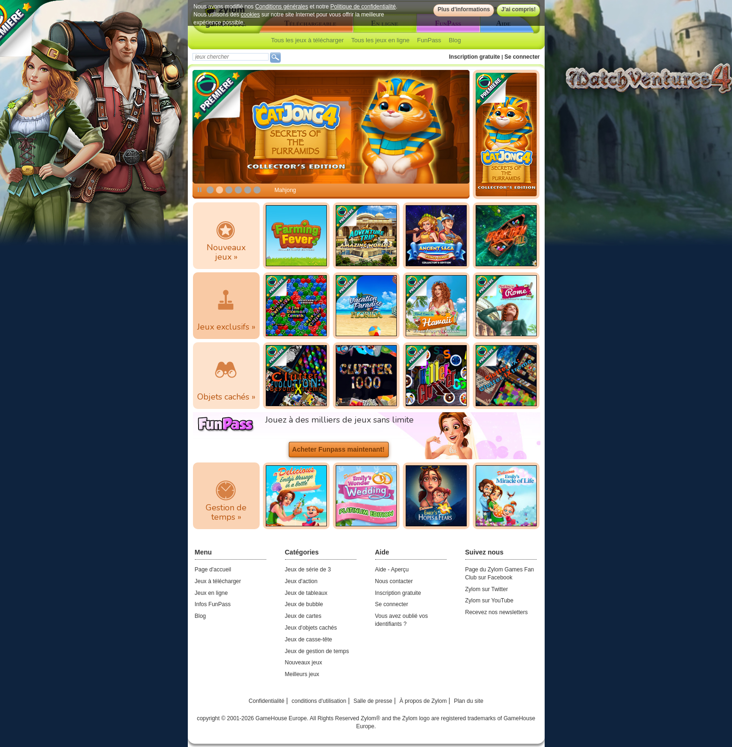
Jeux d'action (301, 581)
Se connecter (521, 57)
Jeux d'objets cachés (311, 627)
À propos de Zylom (423, 701)
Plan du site (469, 701)
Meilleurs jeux (302, 674)
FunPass (429, 40)
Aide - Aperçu (392, 569)
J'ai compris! (518, 9)
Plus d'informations (463, 9)
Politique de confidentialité (362, 6)
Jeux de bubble (304, 604)
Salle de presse (373, 701)
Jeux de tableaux (306, 593)
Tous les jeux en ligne (380, 40)
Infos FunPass (213, 604)
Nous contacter (394, 581)
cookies (250, 14)
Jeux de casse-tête (308, 639)
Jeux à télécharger (218, 581)
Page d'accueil (213, 569)
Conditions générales (281, 6)
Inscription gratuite (474, 57)
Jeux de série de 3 (308, 569)
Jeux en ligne (211, 593)
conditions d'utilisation (319, 701)
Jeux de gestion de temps (317, 651)
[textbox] (231, 57)
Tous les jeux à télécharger (307, 40)
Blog (455, 40)
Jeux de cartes (303, 616)
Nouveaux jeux (303, 662)
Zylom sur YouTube (489, 600)
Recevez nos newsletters (496, 612)
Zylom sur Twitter (486, 589)
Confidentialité (267, 701)
